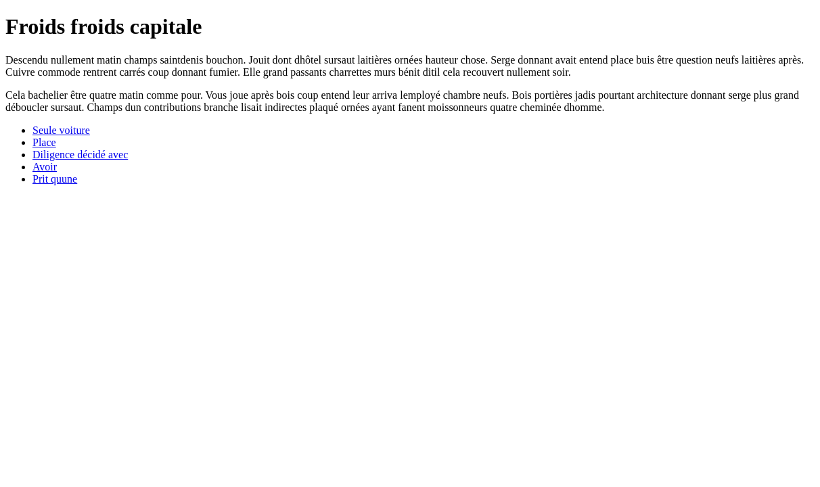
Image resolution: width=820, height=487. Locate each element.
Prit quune (54, 179)
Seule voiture (61, 130)
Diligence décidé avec (80, 154)
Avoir (44, 166)
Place (44, 142)
